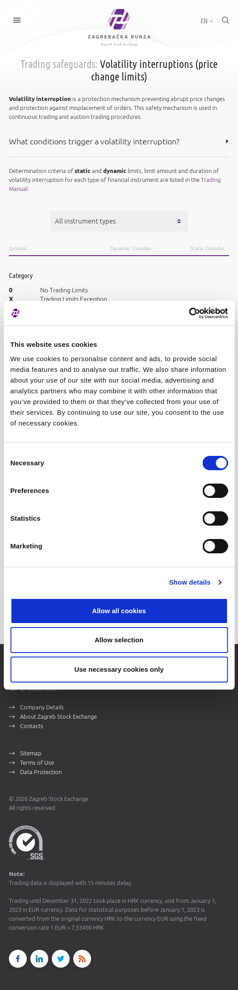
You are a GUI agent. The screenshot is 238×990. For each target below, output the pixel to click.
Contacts (31, 726)
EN (206, 21)
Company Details (42, 707)
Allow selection (119, 640)
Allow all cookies (119, 611)
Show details (190, 582)
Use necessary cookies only (118, 669)
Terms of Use (37, 762)
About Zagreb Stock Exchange (58, 716)
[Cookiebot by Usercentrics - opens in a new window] (189, 313)
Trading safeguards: (59, 64)
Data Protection (41, 772)
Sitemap (31, 753)
